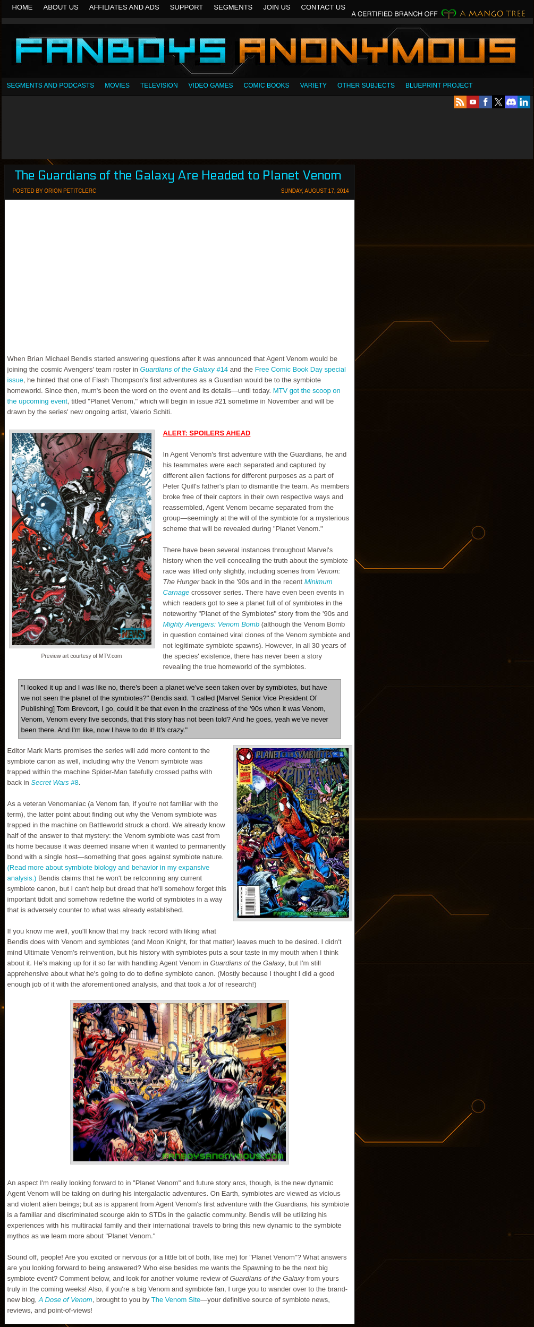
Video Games (211, 85)
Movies (117, 85)
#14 (184, 369)
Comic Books (267, 85)
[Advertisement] (267, 134)
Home (22, 7)
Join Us (276, 7)
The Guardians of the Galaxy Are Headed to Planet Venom (178, 175)
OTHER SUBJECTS (366, 85)
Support (187, 7)
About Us (61, 7)
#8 (54, 782)
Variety (313, 85)
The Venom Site (176, 1300)
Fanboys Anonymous (267, 52)
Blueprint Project (438, 85)
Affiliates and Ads (124, 7)
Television (159, 85)
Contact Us (323, 7)
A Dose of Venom (65, 1300)
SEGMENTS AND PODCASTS (51, 85)
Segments (233, 7)
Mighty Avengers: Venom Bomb (211, 624)
